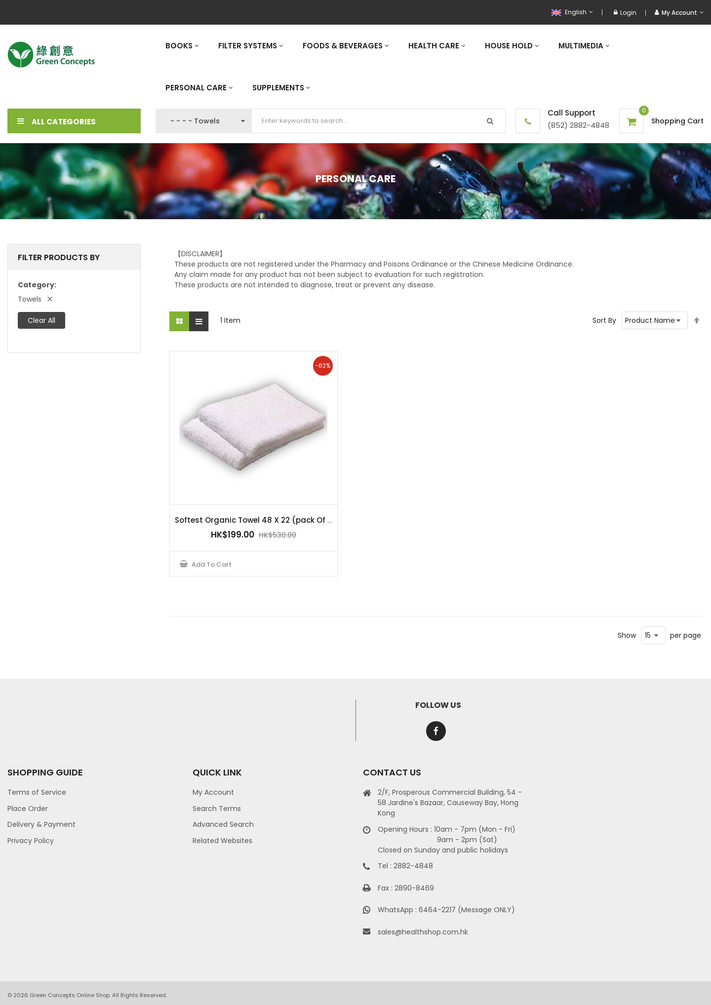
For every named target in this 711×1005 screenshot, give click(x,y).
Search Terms (217, 808)
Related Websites (222, 841)
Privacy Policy (30, 841)
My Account (213, 792)
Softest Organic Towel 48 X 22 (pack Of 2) (255, 520)
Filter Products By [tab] (59, 257)
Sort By (604, 320)
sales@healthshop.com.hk (423, 932)
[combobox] (379, 121)
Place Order (27, 808)
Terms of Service (36, 792)
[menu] (430, 67)
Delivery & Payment (41, 824)
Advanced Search (223, 824)
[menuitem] (182, 46)
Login (625, 12)
